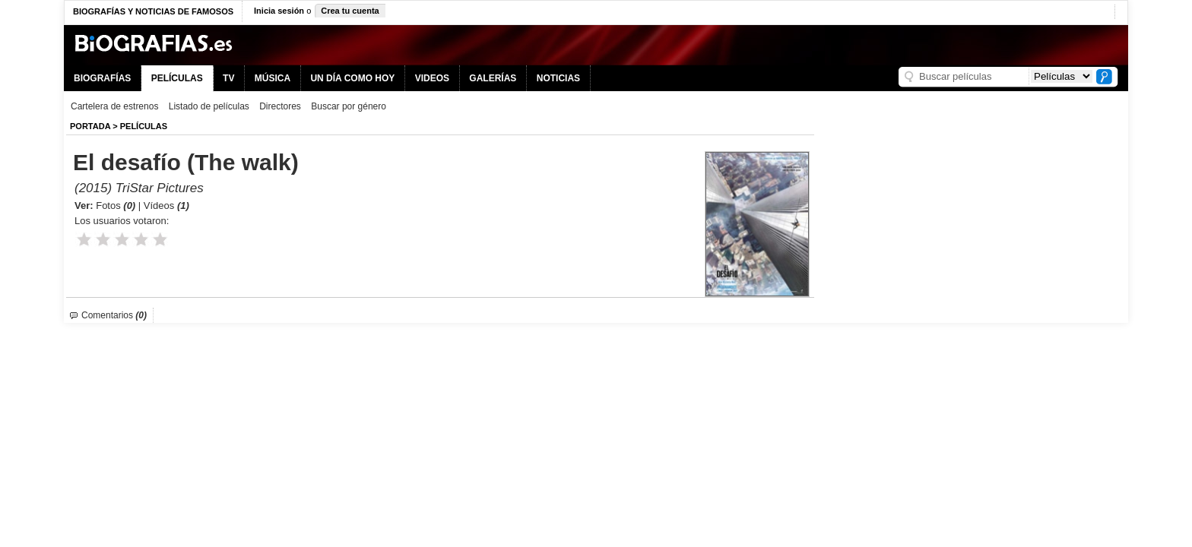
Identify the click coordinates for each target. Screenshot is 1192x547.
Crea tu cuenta (350, 10)
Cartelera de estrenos (114, 106)
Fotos (115, 205)
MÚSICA (272, 78)
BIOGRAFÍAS (102, 78)
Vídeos (166, 205)
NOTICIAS (558, 78)
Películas (143, 126)
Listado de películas (209, 106)
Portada (90, 126)
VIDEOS (432, 78)
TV (228, 78)
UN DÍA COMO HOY (352, 78)
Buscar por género (348, 106)
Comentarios (114, 315)
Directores (280, 106)
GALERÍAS (492, 78)
